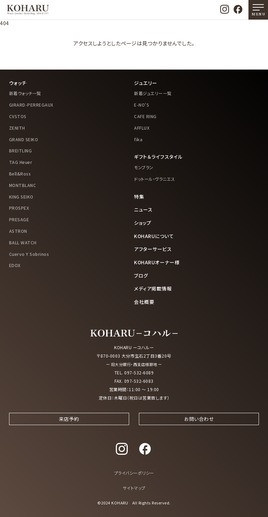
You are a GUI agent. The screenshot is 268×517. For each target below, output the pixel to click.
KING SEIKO (21, 197)
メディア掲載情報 (153, 288)
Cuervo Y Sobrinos (29, 254)
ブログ (141, 275)
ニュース (143, 209)
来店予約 (69, 425)
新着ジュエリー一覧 (153, 93)
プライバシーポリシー (134, 480)
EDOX (15, 265)
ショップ (142, 222)
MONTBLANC (22, 185)
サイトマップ (134, 495)
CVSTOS (18, 116)
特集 (139, 196)
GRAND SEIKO (23, 139)
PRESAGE (19, 219)
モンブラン (144, 167)
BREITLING (20, 150)
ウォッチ (18, 82)
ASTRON (18, 231)
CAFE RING (145, 116)
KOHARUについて (154, 235)
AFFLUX (141, 128)
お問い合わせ (199, 425)
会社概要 (144, 301)
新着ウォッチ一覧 (25, 93)
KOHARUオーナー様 (157, 262)
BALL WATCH (23, 242)
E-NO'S (141, 105)
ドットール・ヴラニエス (154, 179)
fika (138, 139)
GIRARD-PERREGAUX (31, 105)
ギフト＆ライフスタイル (158, 156)
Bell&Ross (20, 174)
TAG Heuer (20, 162)
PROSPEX (19, 208)
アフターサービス (153, 248)
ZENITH (17, 128)
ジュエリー (145, 82)
